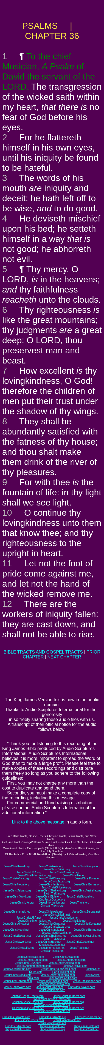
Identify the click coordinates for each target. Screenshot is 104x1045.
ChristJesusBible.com (52, 990)
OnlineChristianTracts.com (69, 996)
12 (7, 604)
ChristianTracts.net (52, 950)
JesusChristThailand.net (51, 935)
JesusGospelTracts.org (67, 1020)
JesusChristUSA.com (28, 962)
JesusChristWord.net (18, 941)
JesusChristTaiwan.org (17, 890)
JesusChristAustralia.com (54, 984)
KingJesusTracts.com (18, 1026)
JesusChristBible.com (49, 987)
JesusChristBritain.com (72, 959)
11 (7, 563)
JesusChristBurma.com (17, 968)
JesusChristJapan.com (87, 980)
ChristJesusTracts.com (16, 1017)
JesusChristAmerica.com (64, 962)
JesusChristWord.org (18, 896)
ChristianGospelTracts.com (27, 996)
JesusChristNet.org (74, 875)
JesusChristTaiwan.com (17, 980)
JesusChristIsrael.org (17, 866)
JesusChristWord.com (17, 987)
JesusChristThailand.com (52, 980)
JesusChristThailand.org (51, 890)
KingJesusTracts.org (52, 1026)
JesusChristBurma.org (87, 884)
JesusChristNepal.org (16, 884)
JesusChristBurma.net (87, 929)
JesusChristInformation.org (34, 875)
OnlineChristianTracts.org (68, 1002)
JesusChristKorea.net (88, 923)
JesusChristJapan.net (56, 926)
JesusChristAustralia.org (86, 890)
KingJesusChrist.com (18, 1029)
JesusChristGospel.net (80, 941)
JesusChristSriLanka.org (57, 887)
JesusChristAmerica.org (63, 872)
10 (7, 513)
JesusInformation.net (51, 947)
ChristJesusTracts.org (53, 1017)
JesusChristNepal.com (18, 974)
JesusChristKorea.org (88, 878)
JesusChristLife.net (74, 920)
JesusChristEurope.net (86, 911)
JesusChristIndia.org (51, 884)
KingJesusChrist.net (86, 1029)
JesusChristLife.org (22, 902)
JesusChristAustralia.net (86, 935)
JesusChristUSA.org (28, 872)
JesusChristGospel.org (80, 896)
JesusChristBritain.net (56, 914)
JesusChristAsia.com (65, 956)
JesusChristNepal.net (16, 929)
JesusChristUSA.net (28, 917)
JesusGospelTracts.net (52, 1023)
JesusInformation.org (51, 902)
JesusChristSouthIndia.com (58, 974)
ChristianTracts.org (51, 905)
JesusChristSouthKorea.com (58, 968)
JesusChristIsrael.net (17, 911)
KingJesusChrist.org (52, 1029)
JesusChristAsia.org (51, 866)
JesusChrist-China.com (63, 977)
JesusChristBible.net (48, 941)
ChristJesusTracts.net (88, 1017)
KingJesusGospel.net (52, 944)
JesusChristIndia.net (51, 929)
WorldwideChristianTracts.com (52, 999)
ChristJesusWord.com (81, 987)
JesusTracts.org (79, 902)
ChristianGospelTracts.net (28, 1008)
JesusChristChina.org (52, 878)
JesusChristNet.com (75, 965)
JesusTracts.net (79, 947)
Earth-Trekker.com (63, 971)
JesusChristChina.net (52, 923)
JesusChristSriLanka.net (56, 932)
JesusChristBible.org (48, 896)
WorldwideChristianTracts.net (52, 1011)
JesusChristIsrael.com (30, 956)
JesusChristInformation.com (34, 965)
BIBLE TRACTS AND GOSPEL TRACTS (43, 652)
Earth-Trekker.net (54, 938)
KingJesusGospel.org (52, 899)
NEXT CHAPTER (64, 657)
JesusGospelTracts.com (29, 1020)
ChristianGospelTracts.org (28, 1002)
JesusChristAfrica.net (16, 923)
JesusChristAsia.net (51, 911)
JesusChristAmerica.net (63, 917)
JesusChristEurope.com (32, 959)
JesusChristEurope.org (86, 866)
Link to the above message (38, 822)
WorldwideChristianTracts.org (52, 1005)
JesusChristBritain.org (56, 869)
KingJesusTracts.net (86, 1026)
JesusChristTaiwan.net (17, 935)
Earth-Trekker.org (54, 893)
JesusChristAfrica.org (16, 878)
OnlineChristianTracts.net (68, 1008)
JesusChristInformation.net (34, 920)
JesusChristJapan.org (56, 881)
